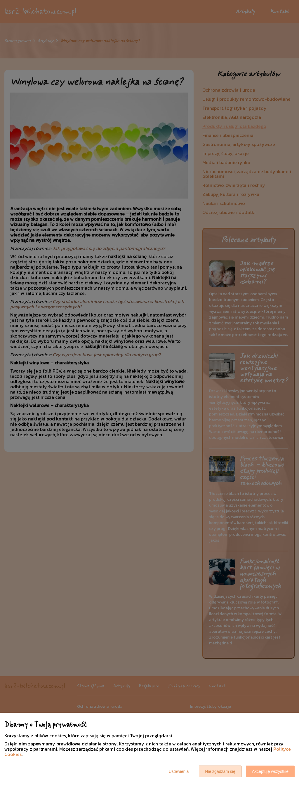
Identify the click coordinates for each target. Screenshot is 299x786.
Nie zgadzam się (220, 771)
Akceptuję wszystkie (270, 771)
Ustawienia (179, 771)
